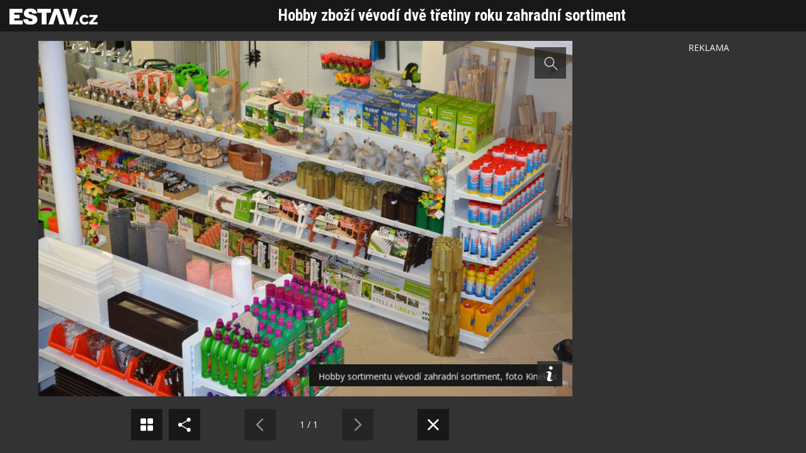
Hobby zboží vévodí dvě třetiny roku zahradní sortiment (452, 15)
